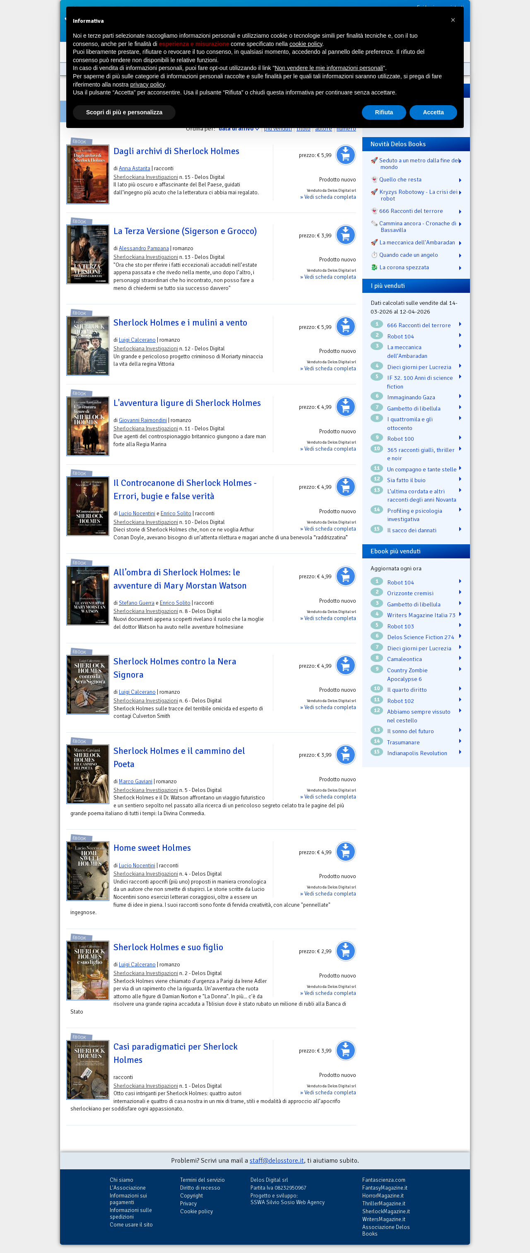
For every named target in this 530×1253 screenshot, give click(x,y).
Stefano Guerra (136, 602)
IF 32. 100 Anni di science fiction (420, 382)
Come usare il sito (131, 1224)
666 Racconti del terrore (419, 325)
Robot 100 (400, 438)
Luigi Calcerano (137, 339)
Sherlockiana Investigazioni (145, 177)
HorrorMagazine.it (383, 1195)
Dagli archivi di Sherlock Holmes (176, 151)
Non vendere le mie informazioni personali (329, 68)
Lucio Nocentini (137, 513)
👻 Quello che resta (396, 179)
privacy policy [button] (147, 84)
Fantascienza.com (383, 1179)
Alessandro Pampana (144, 248)
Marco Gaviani (135, 781)
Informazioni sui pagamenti (128, 1199)
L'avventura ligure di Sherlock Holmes (187, 403)
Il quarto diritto (407, 689)
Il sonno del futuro (410, 731)
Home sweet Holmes (152, 848)
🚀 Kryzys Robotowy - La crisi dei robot (414, 195)
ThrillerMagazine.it (383, 1203)
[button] (453, 20)
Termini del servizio (202, 1179)
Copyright (191, 1195)
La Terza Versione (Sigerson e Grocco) (185, 231)
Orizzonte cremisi (410, 593)
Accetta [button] (433, 112)
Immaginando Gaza (411, 397)
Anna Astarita (134, 168)
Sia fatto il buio (406, 480)
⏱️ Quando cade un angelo (404, 254)
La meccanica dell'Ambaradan (407, 351)
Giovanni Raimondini (143, 420)
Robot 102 (400, 701)
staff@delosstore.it (277, 1160)
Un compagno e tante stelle (422, 469)
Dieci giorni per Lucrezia (419, 367)
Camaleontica (404, 659)
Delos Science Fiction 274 (420, 637)
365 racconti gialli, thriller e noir (421, 454)
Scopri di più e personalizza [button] (124, 112)
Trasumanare (403, 742)
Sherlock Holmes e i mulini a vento (180, 322)
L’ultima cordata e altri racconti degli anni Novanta (421, 496)
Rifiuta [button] (384, 112)
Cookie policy (196, 1211)
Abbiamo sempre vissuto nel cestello (418, 716)
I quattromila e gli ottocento (410, 423)
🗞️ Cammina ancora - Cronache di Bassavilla (413, 226)
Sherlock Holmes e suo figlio (168, 947)
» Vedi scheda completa (328, 196)
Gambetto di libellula (414, 408)
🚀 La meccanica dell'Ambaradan (413, 242)
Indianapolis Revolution (417, 753)
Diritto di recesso (200, 1187)
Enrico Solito (176, 513)
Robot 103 (400, 626)
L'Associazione (128, 1187)
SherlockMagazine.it (386, 1211)
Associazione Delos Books (386, 1230)
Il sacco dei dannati (411, 530)
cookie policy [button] (305, 44)
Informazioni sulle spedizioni (131, 1213)
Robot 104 (400, 336)
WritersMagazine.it (383, 1219)
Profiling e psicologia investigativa (414, 515)
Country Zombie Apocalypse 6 (407, 674)
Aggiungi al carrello (345, 155)
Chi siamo (121, 1179)
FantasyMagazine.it (384, 1187)
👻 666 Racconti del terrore (407, 211)
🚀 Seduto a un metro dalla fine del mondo (415, 163)
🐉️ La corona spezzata (400, 267)
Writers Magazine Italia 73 (421, 615)
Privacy (188, 1203)
